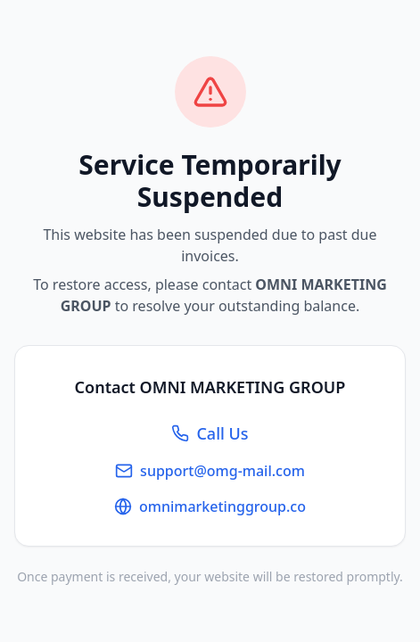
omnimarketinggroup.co (210, 506)
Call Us (209, 433)
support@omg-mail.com (210, 471)
